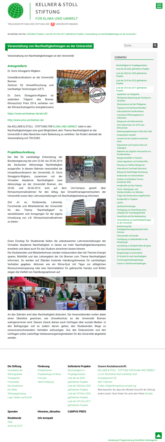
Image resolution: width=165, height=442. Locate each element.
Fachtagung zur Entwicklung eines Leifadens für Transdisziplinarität (131, 211)
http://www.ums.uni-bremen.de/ (26, 120)
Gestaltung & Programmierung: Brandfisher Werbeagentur (132, 440)
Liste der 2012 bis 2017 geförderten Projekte (64, 34)
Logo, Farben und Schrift (20, 397)
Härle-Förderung (46, 382)
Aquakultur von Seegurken (128, 94)
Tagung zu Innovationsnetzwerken (131, 108)
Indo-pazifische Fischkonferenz (130, 111)
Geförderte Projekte (35, 34)
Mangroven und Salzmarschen (130, 121)
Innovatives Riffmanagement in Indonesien (130, 116)
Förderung (44, 366)
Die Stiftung (14, 366)
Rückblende (14, 418)
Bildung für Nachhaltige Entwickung (132, 172)
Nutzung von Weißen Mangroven (131, 165)
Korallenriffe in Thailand (127, 199)
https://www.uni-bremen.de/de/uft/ (28, 113)
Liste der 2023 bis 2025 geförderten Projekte (131, 74)
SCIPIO (120, 203)
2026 (10, 422)
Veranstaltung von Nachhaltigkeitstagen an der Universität (110, 34)
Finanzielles (13, 382)
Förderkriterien (45, 370)
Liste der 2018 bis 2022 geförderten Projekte (131, 82)
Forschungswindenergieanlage (130, 260)
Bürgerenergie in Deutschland (129, 253)
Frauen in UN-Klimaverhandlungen (131, 263)
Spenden (13, 411)
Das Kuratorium (15, 386)
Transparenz (14, 378)
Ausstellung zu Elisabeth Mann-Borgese (134, 246)
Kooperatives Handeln (126, 135)
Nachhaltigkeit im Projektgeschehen (131, 65)
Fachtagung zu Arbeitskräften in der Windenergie (132, 240)
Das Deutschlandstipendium (129, 249)
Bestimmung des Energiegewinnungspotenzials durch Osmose (132, 229)
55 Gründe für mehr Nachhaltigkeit (131, 256)
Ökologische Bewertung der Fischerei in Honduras (134, 99)
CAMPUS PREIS (77, 411)
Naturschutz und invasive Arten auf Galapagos (132, 146)
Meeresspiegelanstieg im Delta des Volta (134, 131)
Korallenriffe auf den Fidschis (129, 186)
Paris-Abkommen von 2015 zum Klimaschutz (130, 126)
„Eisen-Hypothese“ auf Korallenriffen (132, 161)
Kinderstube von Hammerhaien (130, 176)
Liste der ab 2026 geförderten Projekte (132, 69)
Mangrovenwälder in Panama (129, 158)
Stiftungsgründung (17, 393)
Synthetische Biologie (126, 206)
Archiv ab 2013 (15, 426)
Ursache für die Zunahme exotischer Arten (132, 140)
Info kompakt (45, 418)
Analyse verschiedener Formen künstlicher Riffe (130, 180)
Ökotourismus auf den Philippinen (131, 104)
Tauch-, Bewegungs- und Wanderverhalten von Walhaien (130, 190)
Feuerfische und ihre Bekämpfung (131, 216)
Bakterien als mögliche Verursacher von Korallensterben (134, 153)
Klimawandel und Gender (127, 236)
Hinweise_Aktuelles (49, 411)
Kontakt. (149, 393)
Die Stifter (12, 389)
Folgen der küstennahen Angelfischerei (133, 196)
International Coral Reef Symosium (132, 168)
